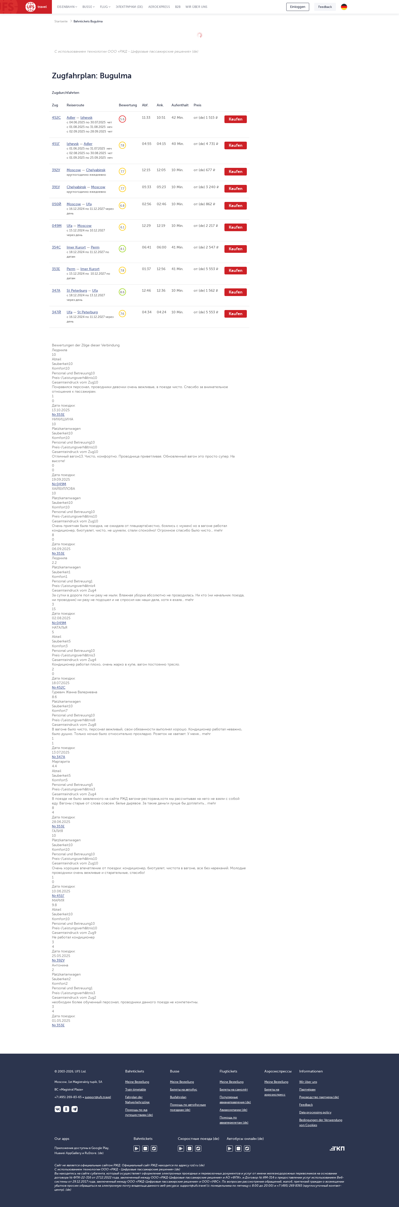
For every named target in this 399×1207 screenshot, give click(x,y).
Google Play (137, 1148)
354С (56, 247)
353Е (56, 269)
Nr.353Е (58, 415)
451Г (56, 144)
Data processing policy (315, 1112)
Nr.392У (58, 960)
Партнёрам (307, 1089)
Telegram (74, 1109)
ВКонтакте (57, 1109)
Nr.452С (58, 687)
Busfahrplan (178, 1097)
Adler (71, 118)
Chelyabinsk (95, 170)
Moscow (74, 170)
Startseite (61, 21)
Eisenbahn (66, 7)
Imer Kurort (76, 247)
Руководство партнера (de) (319, 1097)
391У (56, 187)
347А (56, 290)
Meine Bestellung (137, 1082)
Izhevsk (86, 118)
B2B (178, 7)
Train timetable (135, 1089)
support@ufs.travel (98, 1097)
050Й (56, 204)
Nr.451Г (58, 896)
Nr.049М (59, 484)
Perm (95, 247)
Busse (87, 7)
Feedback (325, 7)
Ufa (89, 204)
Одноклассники (66, 1109)
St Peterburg (77, 290)
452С (56, 118)
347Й (56, 312)
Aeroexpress (159, 7)
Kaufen (236, 119)
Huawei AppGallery (145, 1148)
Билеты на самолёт (234, 1089)
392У (56, 170)
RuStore (154, 1148)
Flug (104, 7)
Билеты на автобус (183, 1089)
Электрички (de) (129, 7)
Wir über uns (196, 7)
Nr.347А (58, 757)
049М (57, 226)
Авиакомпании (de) (233, 1110)
